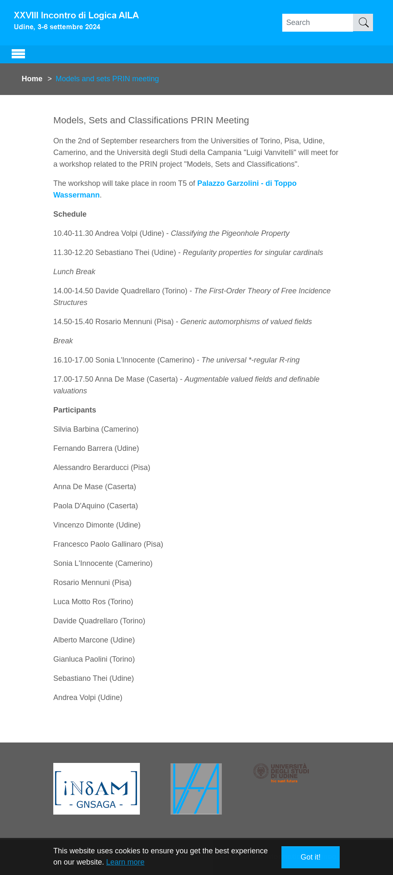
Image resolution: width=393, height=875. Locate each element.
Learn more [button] (125, 862)
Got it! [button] (311, 857)
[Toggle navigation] (18, 52)
